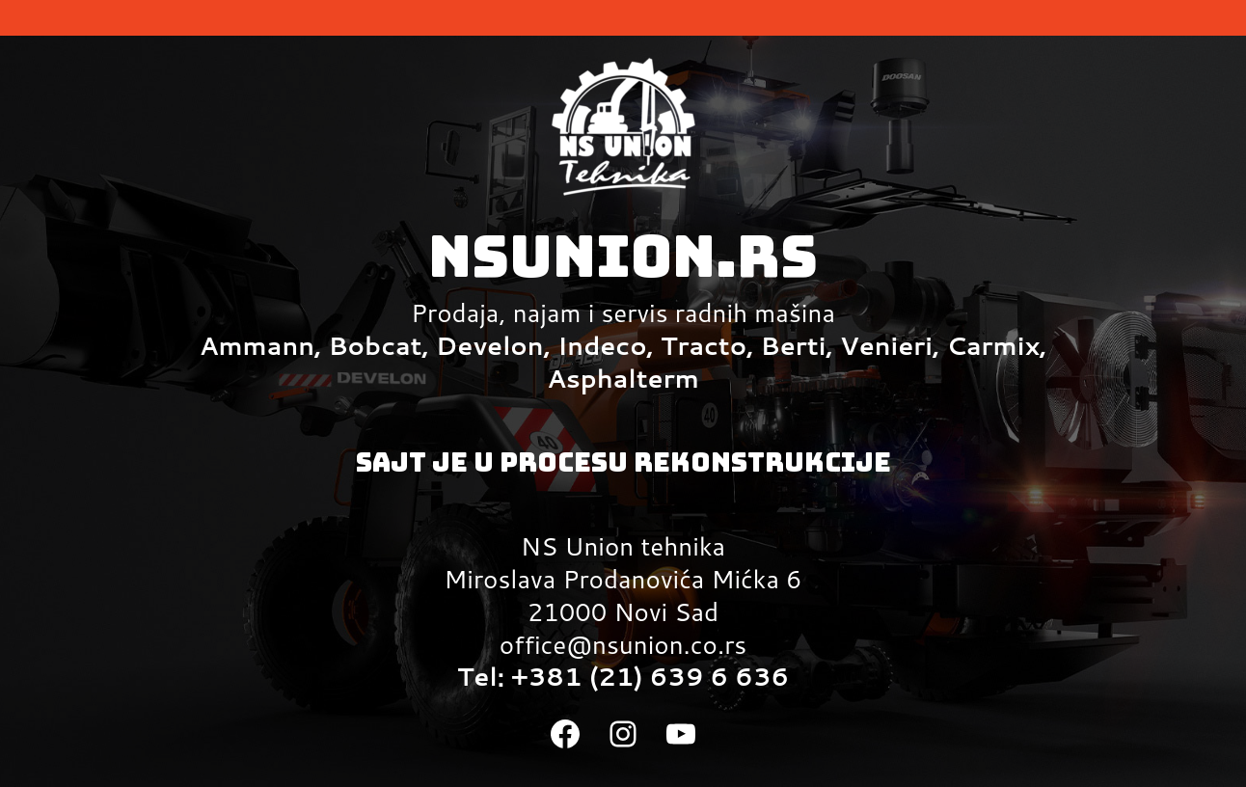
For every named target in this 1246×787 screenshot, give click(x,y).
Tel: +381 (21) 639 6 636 (623, 676)
